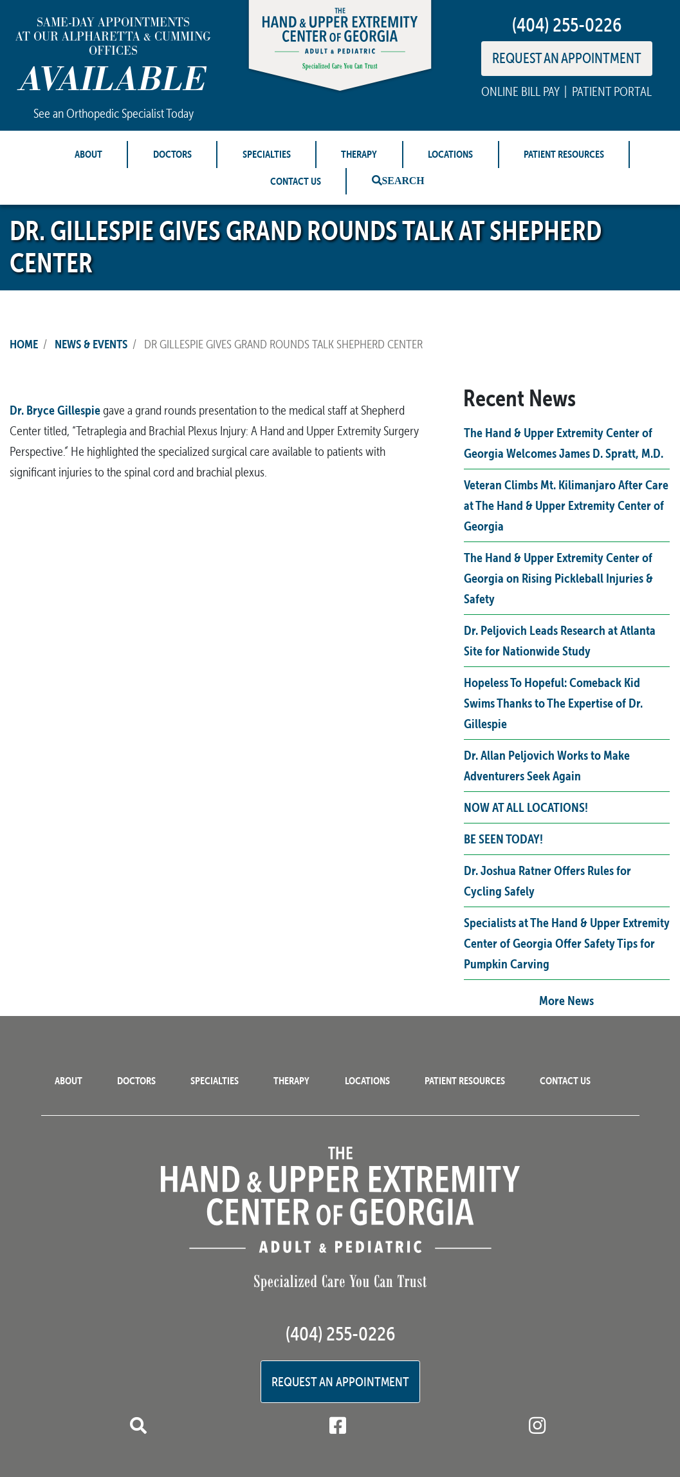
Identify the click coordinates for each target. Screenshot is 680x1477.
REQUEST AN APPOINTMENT (566, 58)
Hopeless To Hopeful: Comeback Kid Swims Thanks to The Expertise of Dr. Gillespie (553, 702)
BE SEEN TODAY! (503, 839)
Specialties (267, 153)
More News (566, 1000)
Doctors (172, 153)
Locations (450, 153)
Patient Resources (564, 153)
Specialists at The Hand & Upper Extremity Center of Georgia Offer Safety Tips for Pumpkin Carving (567, 943)
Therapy (359, 153)
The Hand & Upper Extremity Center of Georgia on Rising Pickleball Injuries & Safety (558, 578)
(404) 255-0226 (566, 24)
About (88, 153)
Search (403, 180)
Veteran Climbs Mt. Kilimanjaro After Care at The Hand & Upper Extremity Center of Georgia (566, 505)
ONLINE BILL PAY (520, 91)
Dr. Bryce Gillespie (55, 410)
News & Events (91, 344)
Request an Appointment (340, 1381)
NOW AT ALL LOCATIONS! (526, 807)
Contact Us (295, 180)
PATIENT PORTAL (612, 91)
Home (24, 344)
